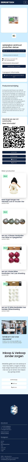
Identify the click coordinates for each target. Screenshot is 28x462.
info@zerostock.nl (6, 429)
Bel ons (14, 162)
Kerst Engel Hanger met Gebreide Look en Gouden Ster (13, 201)
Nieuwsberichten (5, 444)
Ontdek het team (9, 330)
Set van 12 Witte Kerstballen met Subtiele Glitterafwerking (14, 308)
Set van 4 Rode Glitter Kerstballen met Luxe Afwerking (13, 272)
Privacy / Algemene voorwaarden (10, 458)
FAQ (2, 446)
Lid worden (14, 152)
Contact (3, 449)
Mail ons (14, 159)
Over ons (3, 447)
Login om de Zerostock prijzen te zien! (14, 51)
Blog (2, 443)
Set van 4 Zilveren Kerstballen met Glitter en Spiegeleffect (13, 237)
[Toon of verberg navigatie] (25, 2)
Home (2, 441)
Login (2, 450)
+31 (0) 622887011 (6, 426)
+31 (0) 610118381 (6, 428)
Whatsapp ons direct (14, 66)
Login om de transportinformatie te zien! (14, 76)
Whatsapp (14, 156)
